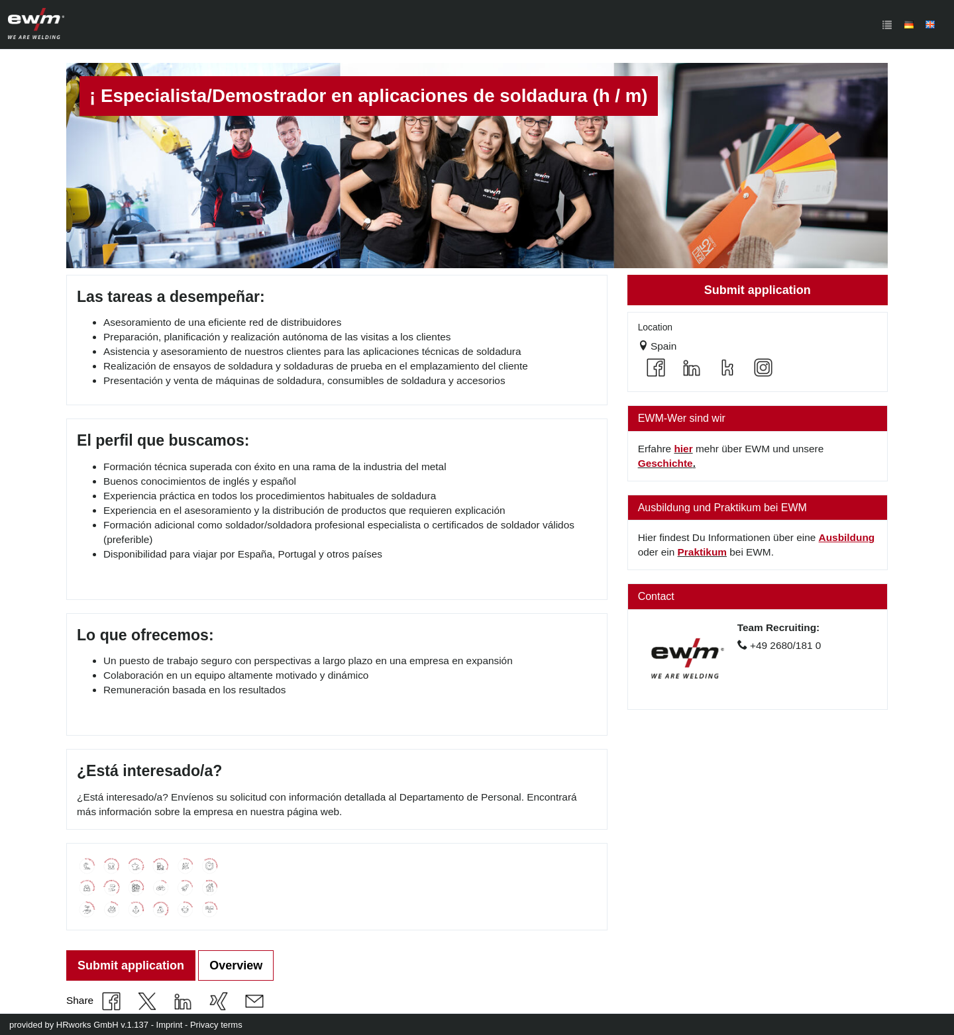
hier (683, 448)
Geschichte (665, 463)
